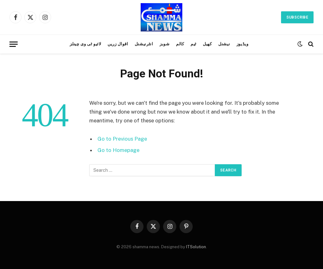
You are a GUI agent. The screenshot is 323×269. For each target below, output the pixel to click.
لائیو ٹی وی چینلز (85, 44)
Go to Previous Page (122, 139)
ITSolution (196, 246)
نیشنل (224, 44)
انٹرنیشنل (144, 44)
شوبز (165, 44)
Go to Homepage (118, 150)
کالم (180, 44)
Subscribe (297, 17)
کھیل (207, 44)
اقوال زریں (118, 44)
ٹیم (194, 44)
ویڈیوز (243, 44)
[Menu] (13, 44)
